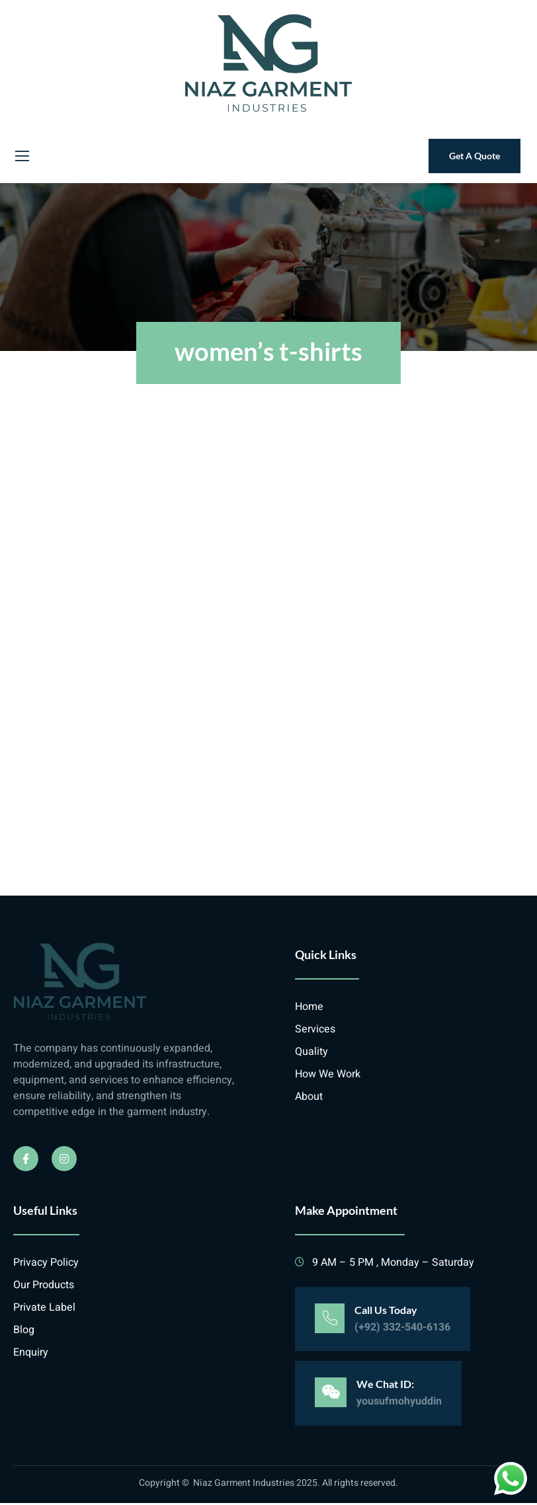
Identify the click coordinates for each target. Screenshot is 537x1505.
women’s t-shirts (268, 349)
